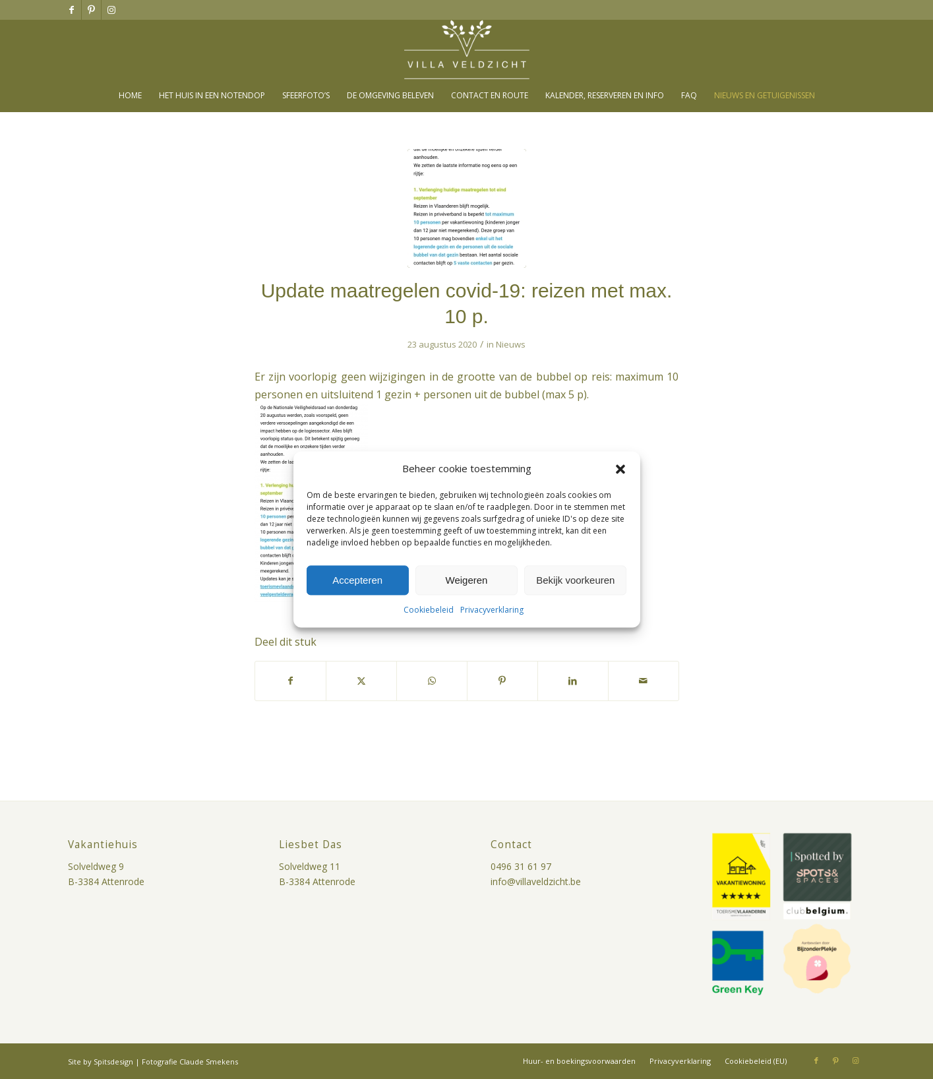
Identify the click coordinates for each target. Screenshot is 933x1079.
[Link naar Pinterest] (91, 10)
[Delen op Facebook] (290, 681)
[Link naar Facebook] (71, 10)
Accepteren (357, 580)
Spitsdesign (113, 1061)
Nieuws (511, 344)
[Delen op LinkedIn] (573, 681)
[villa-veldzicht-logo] (466, 49)
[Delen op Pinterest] (502, 681)
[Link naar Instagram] (111, 10)
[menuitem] (130, 95)
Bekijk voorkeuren (575, 580)
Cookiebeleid (429, 610)
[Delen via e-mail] (643, 681)
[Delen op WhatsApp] (432, 681)
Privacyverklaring (492, 610)
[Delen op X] (361, 681)
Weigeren (467, 580)
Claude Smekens (208, 1061)
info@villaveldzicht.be (536, 881)
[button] (620, 469)
